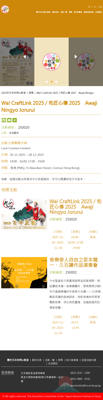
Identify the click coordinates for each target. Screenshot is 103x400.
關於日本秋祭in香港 (43, 12)
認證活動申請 (88, 12)
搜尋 (70, 12)
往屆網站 (98, 12)
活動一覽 (63, 12)
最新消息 (55, 12)
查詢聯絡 (7, 372)
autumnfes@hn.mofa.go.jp (85, 385)
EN (100, 6)
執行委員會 (78, 12)
